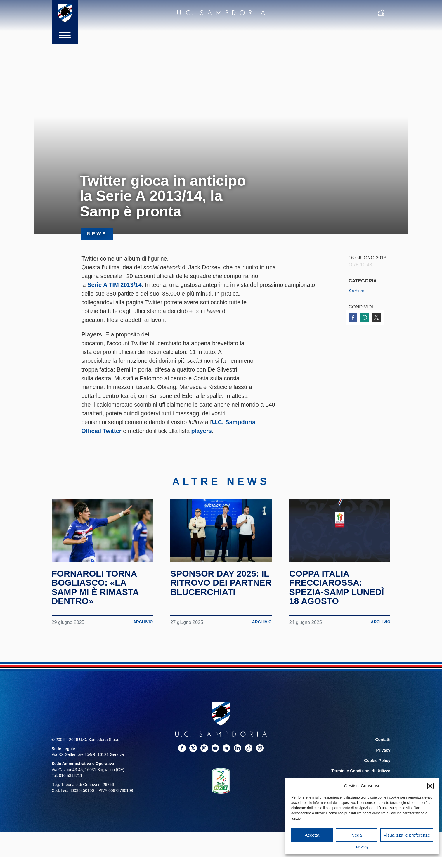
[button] (430, 786)
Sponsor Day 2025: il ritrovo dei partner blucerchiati (220, 583)
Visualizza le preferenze (407, 834)
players (201, 431)
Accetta (312, 834)
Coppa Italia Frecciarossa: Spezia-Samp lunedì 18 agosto (336, 587)
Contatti (383, 740)
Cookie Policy (377, 761)
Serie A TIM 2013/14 (114, 285)
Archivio (357, 290)
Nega (356, 834)
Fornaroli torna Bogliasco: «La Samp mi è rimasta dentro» (95, 587)
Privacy (362, 847)
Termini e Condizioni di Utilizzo (360, 771)
